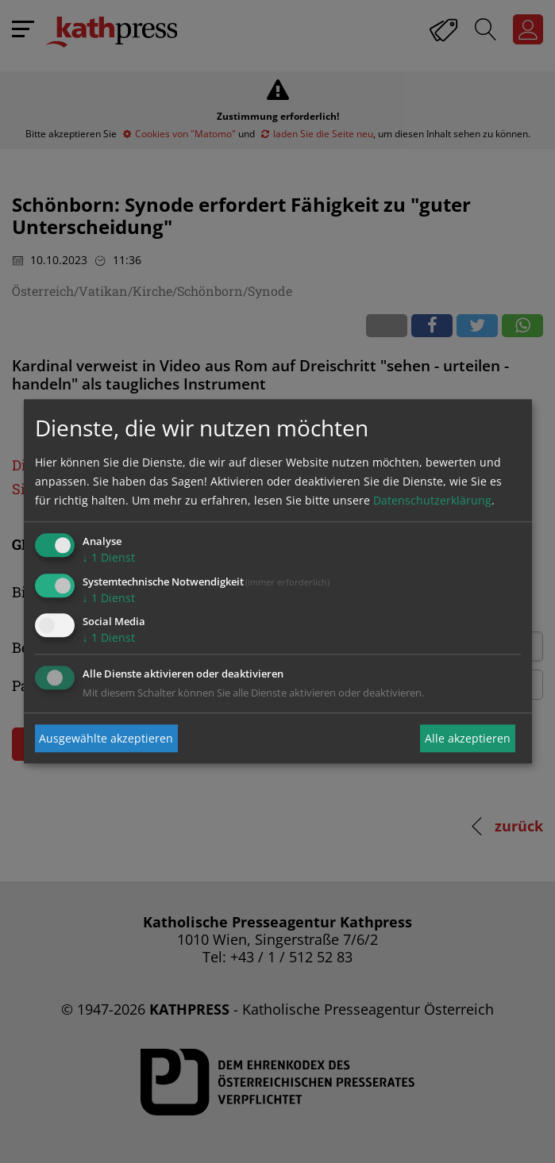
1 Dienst (109, 557)
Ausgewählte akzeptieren (106, 738)
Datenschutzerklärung (432, 500)
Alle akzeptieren (468, 738)
